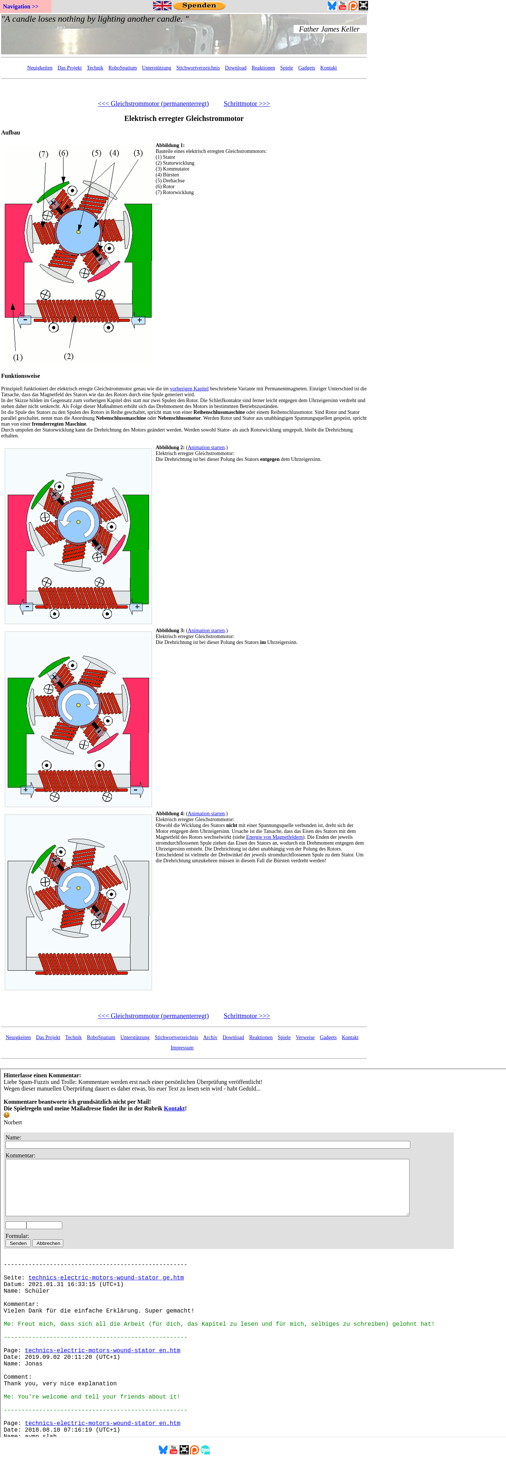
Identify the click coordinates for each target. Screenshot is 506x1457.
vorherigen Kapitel (189, 388)
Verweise (305, 1037)
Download (235, 68)
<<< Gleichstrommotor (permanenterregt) (153, 103)
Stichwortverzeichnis (198, 68)
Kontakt (328, 68)
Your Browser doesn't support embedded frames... (184, 34)
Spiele (286, 68)
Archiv (210, 1037)
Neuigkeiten (39, 68)
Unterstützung (156, 68)
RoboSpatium (123, 68)
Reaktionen (263, 68)
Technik (95, 68)
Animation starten (206, 447)
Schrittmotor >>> (247, 103)
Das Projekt (69, 68)
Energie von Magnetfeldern (274, 837)
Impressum (182, 1047)
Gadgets (306, 68)
